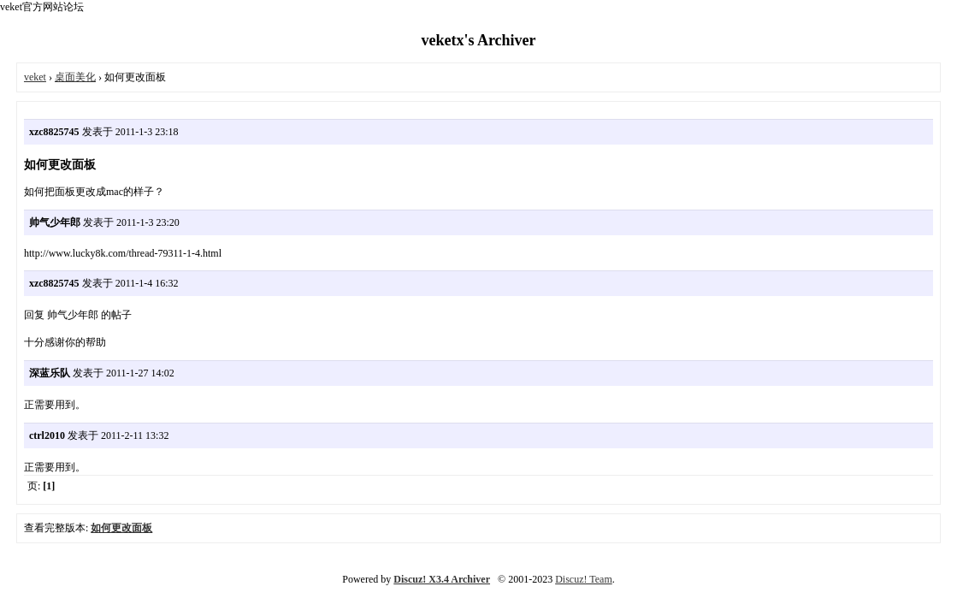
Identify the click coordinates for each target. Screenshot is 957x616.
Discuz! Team (583, 579)
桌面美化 (75, 77)
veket (35, 77)
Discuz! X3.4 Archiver (441, 579)
